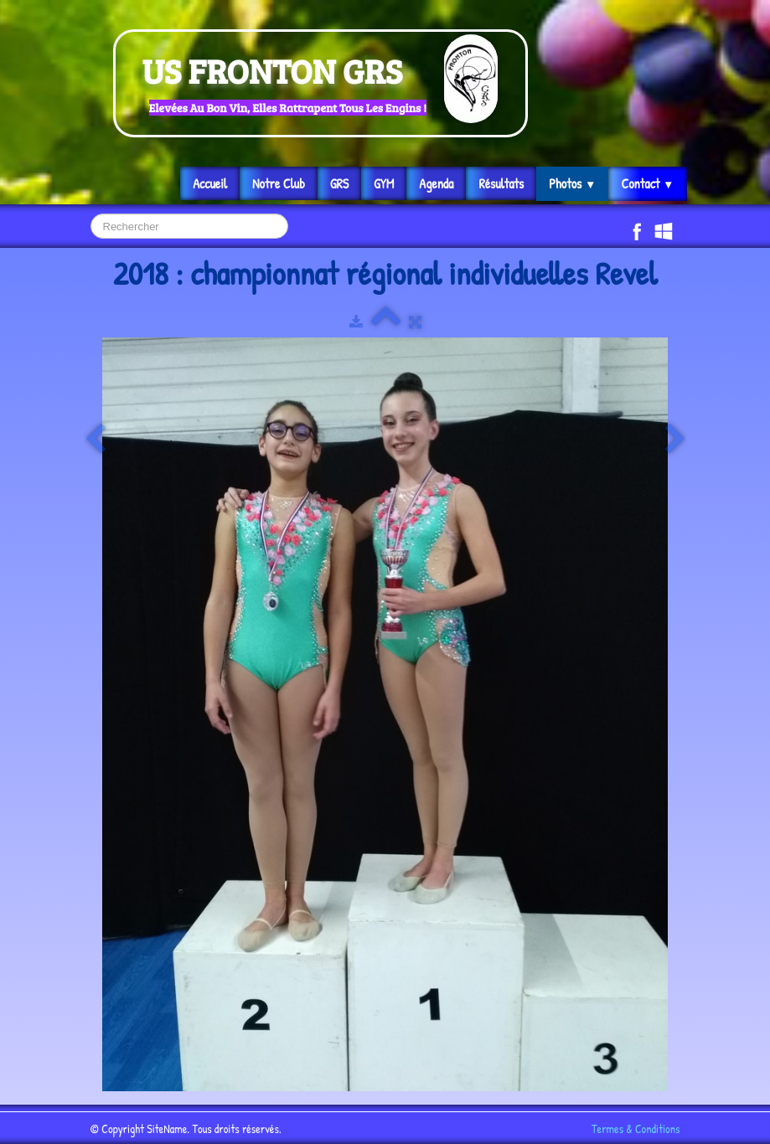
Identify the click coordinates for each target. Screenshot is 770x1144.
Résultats (501, 183)
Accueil (210, 183)
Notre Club (278, 183)
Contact (647, 183)
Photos (572, 183)
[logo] (321, 83)
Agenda (436, 183)
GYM (384, 183)
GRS (339, 183)
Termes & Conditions (636, 1128)
